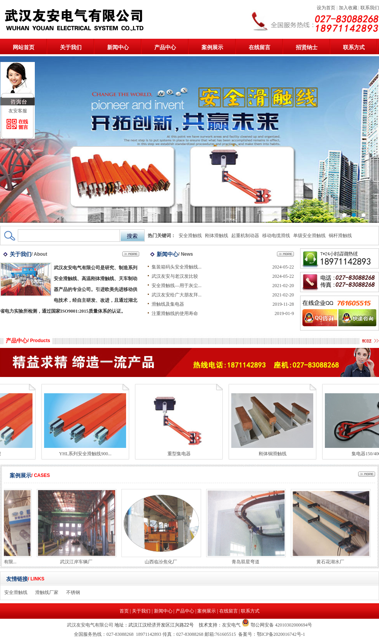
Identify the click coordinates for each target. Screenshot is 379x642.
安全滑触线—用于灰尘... (176, 285)
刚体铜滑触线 (274, 453)
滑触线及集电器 (168, 304)
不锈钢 (73, 592)
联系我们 (369, 7)
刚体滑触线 (216, 235)
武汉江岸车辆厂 (77, 562)
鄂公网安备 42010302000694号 (280, 625)
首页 (124, 611)
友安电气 (231, 625)
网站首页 (23, 47)
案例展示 (212, 47)
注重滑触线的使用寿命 (175, 313)
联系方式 (354, 47)
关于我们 (71, 47)
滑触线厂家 (46, 592)
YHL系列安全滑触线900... (87, 453)
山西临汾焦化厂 (162, 562)
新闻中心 (118, 47)
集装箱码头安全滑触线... (176, 267)
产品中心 (165, 47)
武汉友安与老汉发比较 (175, 276)
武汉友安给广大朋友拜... (176, 295)
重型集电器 (180, 453)
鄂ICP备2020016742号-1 (281, 634)
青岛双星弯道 (247, 562)
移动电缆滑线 (276, 235)
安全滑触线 (190, 235)
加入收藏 (348, 7)
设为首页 (326, 7)
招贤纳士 (307, 47)
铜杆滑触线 (340, 235)
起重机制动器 (245, 235)
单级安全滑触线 (309, 235)
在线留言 (259, 47)
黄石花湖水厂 (332, 562)
